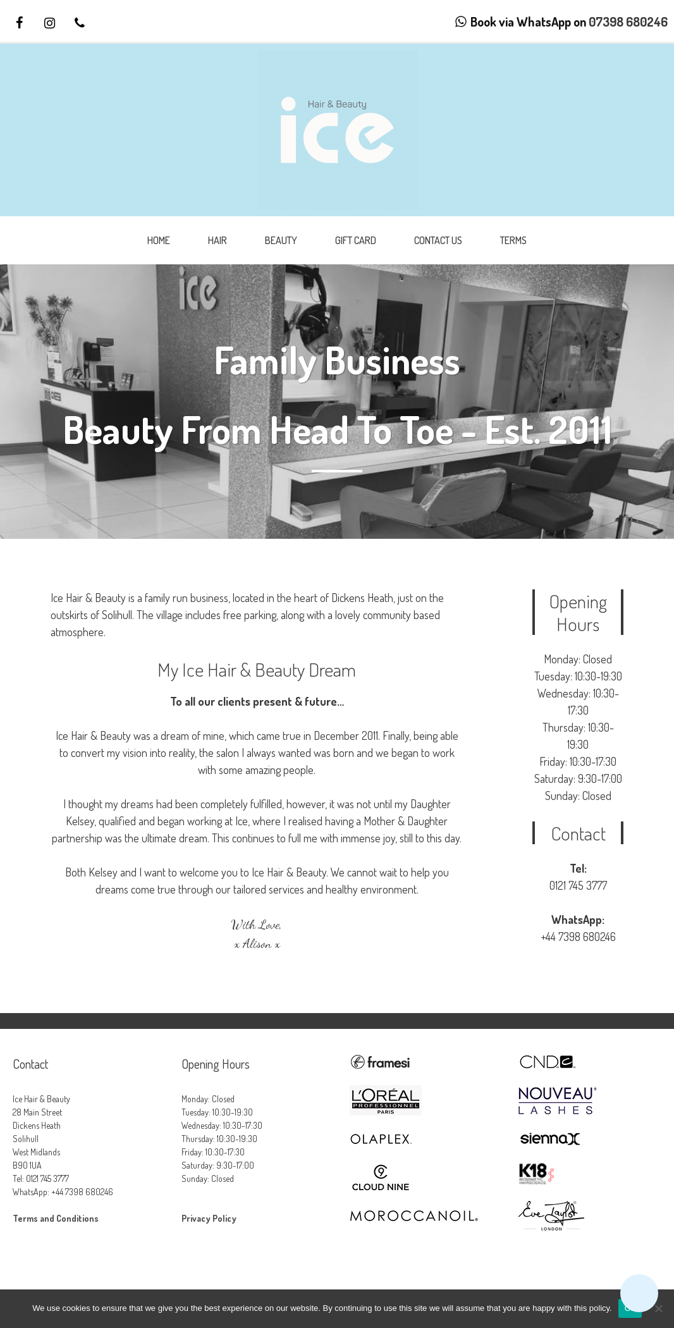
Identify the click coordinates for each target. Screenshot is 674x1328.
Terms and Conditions (56, 1218)
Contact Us (438, 240)
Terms (513, 240)
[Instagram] (49, 23)
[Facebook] (19, 23)
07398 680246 (628, 21)
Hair (217, 240)
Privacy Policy (208, 1218)
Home (158, 240)
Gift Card (355, 240)
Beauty (281, 240)
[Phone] (79, 23)
